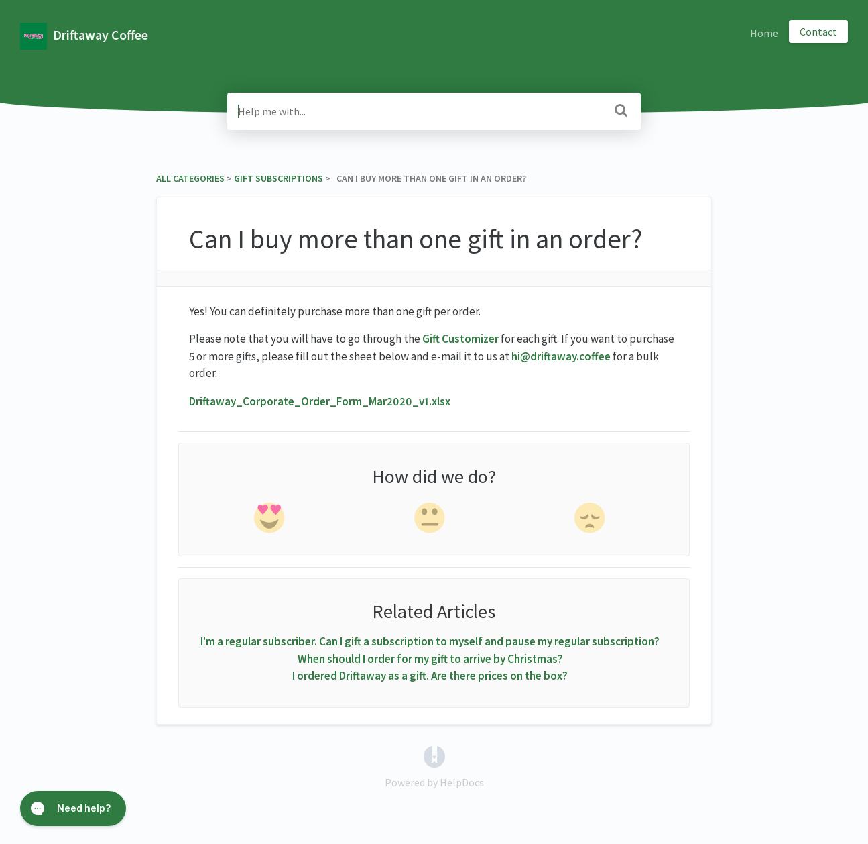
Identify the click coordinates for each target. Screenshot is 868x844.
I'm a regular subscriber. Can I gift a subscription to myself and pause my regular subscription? (430, 641)
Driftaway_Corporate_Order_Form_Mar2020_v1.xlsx (319, 401)
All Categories (190, 178)
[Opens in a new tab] (434, 754)
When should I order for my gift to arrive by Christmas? (430, 658)
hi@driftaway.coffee (561, 356)
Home (764, 33)
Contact (818, 31)
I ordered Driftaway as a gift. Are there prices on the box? (430, 675)
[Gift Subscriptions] (278, 178)
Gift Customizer (460, 338)
